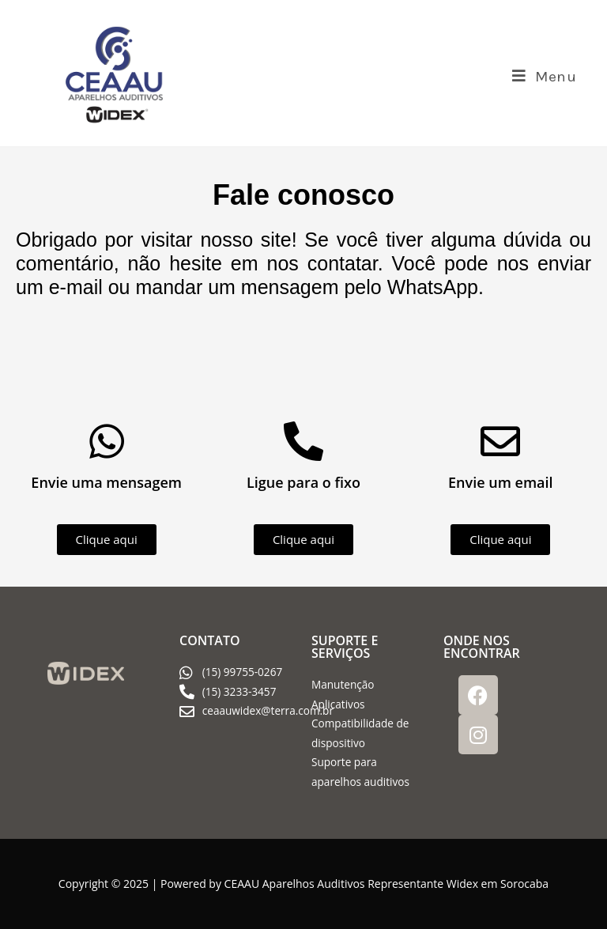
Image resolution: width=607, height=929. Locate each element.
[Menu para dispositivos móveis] (544, 76)
